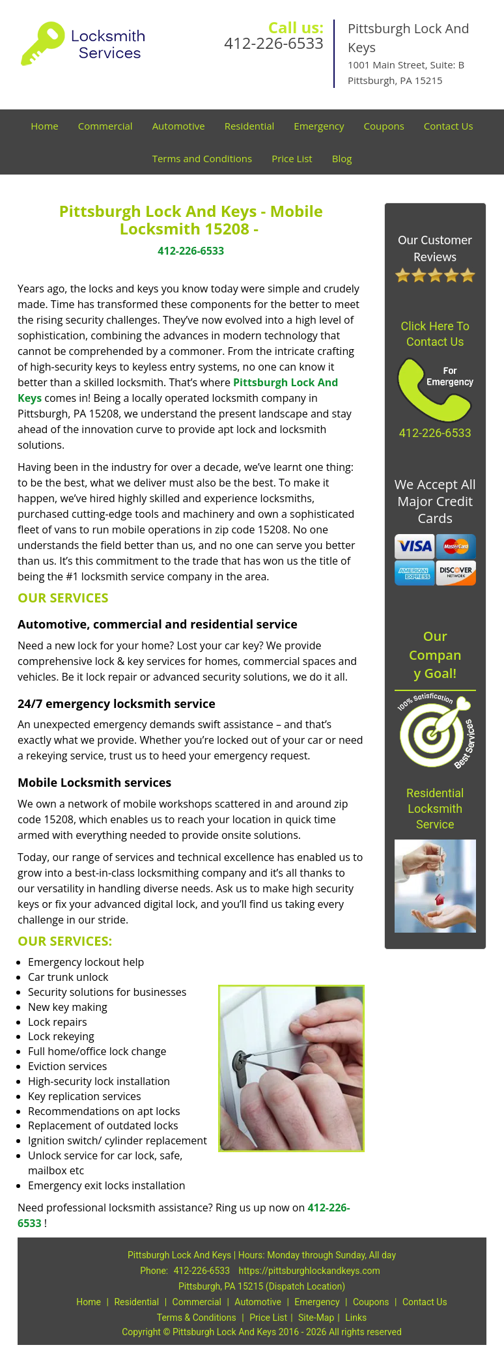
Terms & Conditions (196, 1317)
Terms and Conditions (202, 158)
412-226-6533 (274, 42)
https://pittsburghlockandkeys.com (309, 1270)
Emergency (319, 125)
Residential (250, 125)
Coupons (384, 125)
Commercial (105, 125)
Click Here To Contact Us (434, 333)
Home (44, 125)
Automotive (178, 125)
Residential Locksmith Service (435, 808)
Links (356, 1317)
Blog (342, 158)
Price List (292, 158)
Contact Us (448, 125)
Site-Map (316, 1317)
